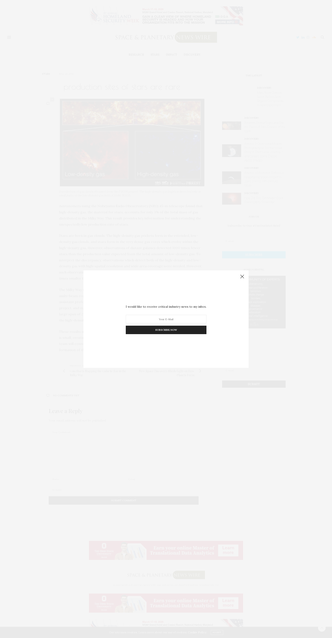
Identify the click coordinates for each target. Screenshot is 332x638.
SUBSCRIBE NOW (166, 329)
